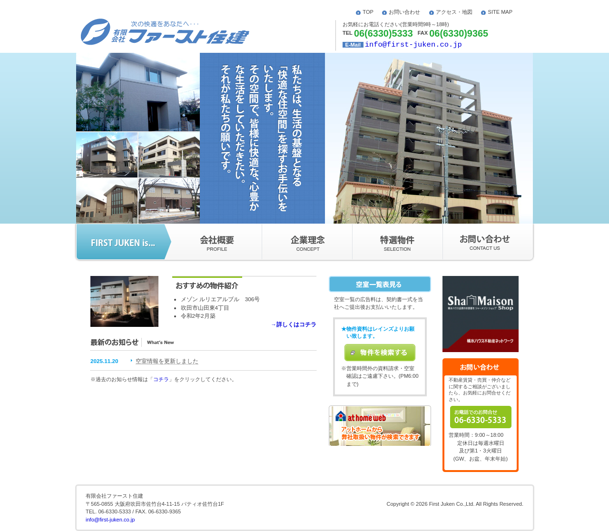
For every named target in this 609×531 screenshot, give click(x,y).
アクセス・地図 (454, 12)
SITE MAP (500, 12)
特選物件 (397, 242)
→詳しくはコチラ (293, 324)
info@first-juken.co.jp (413, 44)
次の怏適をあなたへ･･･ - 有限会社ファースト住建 (165, 32)
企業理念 (307, 242)
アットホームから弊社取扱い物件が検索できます (380, 425)
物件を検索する (379, 352)
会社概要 (213, 242)
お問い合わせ (404, 12)
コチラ (161, 379)
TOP (368, 12)
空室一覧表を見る (380, 284)
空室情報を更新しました (167, 361)
